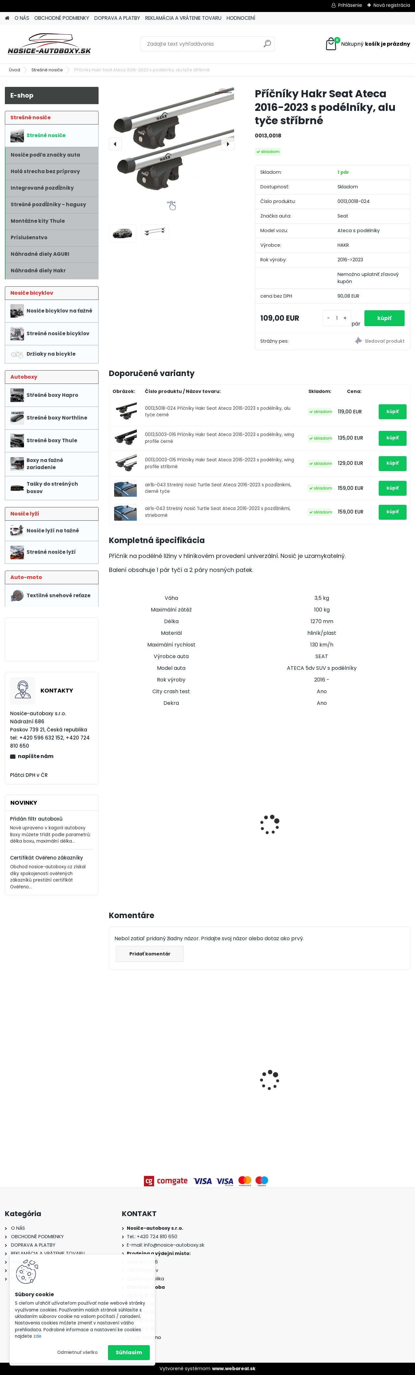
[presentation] (115, 143)
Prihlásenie (350, 5)
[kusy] (337, 318)
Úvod (14, 70)
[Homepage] (7, 18)
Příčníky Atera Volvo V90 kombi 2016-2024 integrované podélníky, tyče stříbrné (144, 1077)
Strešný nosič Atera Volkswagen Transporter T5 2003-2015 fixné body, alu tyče (221, 1074)
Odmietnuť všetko (77, 1352)
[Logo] (49, 44)
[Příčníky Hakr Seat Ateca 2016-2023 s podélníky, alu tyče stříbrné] (171, 144)
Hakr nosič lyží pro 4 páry (138, 786)
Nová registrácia (392, 5)
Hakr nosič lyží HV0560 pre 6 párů (218, 809)
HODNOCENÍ (241, 18)
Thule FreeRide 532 (366, 792)
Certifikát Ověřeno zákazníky (46, 857)
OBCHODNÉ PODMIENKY (61, 18)
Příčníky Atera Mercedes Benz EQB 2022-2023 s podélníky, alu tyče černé (374, 1062)
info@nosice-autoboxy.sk (174, 1245)
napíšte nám (35, 756)
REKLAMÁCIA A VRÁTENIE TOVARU (183, 18)
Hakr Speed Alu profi (292, 803)
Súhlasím (129, 1352)
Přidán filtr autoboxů (36, 818)
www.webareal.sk (233, 1368)
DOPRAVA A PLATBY (117, 18)
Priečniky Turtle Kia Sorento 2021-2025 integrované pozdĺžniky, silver (296, 1062)
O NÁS (22, 18)
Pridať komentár (150, 954)
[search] (267, 46)
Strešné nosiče (47, 70)
